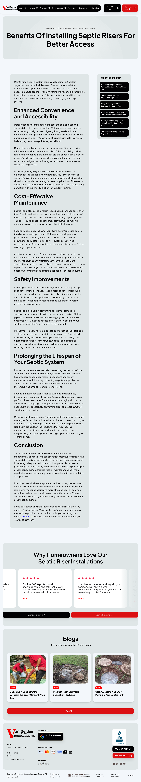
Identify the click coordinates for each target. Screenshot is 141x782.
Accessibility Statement (115, 775)
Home (48, 28)
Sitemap (131, 775)
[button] (23, 8)
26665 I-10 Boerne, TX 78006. (18, 748)
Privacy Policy (88, 775)
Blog (54, 28)
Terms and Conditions (100, 775)
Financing (95, 8)
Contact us (27, 516)
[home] (10, 8)
